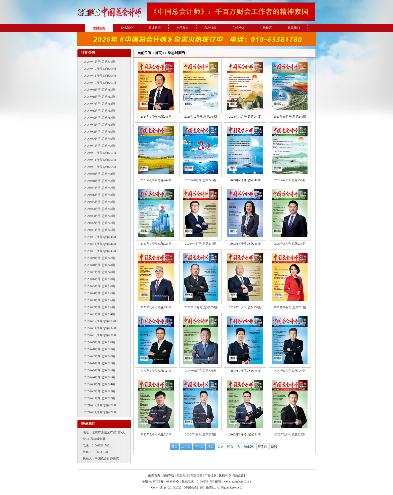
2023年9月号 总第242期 (99, 258)
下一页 (199, 446)
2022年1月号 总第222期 (99, 398)
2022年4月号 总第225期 (99, 377)
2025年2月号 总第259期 (99, 139)
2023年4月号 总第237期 (99, 293)
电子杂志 (182, 28)
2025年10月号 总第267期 (100, 83)
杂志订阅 (210, 28)
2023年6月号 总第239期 (99, 279)
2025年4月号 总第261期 (99, 125)
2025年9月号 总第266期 (99, 90)
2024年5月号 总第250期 (99, 202)
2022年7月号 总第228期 (99, 356)
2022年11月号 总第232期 (100, 328)
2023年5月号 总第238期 (99, 286)
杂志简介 (127, 28)
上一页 (185, 446)
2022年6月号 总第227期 (99, 363)
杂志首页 (154, 475)
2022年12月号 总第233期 (100, 321)
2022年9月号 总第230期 (99, 342)
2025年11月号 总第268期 (100, 76)
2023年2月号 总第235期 (99, 307)
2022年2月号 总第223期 (99, 391)
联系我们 (294, 28)
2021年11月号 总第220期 (100, 412)
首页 (174, 446)
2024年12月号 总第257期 (100, 153)
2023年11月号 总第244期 (100, 244)
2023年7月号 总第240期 (99, 272)
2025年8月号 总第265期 (99, 97)
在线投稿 (238, 28)
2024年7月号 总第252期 (99, 188)
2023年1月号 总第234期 (99, 314)
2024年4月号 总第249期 (99, 209)
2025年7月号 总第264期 (99, 104)
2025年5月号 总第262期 (99, 118)
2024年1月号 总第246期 (99, 230)
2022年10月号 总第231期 (100, 335)
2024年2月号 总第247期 (99, 223)
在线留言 (266, 28)
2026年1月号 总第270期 (99, 62)
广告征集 (211, 475)
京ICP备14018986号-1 (167, 481)
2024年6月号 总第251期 (99, 195)
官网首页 (99, 28)
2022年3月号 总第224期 (99, 384)
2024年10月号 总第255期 (100, 167)
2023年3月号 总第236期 (99, 300)
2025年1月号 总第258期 (99, 146)
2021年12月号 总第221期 (100, 405)
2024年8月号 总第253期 (99, 181)
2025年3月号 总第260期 (99, 132)
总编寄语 (155, 28)
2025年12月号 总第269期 (100, 69)
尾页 (211, 446)
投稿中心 (225, 475)
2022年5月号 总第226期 (99, 370)
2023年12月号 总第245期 (100, 237)
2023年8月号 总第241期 (99, 265)
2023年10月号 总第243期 (100, 251)
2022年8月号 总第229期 (99, 349)
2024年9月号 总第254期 (99, 174)
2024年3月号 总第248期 (99, 216)
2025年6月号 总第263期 (99, 111)
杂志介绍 (182, 475)
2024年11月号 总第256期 (100, 160)
